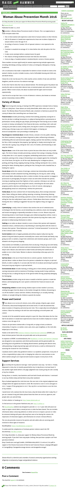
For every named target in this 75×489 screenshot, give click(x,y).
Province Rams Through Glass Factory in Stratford (67, 217)
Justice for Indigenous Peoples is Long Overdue (67, 24)
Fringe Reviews (65, 347)
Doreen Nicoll (8, 25)
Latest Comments (66, 341)
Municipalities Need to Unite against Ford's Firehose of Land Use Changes (67, 127)
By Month (64, 328)
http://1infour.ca (39, 403)
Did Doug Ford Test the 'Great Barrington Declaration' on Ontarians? (67, 53)
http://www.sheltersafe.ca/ (31, 400)
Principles (12, 6)
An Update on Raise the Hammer (67, 67)
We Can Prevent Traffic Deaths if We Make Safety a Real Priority (67, 232)
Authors (20, 6)
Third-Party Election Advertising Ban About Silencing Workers (67, 38)
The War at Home (16, 431)
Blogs (62, 354)
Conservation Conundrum (65, 264)
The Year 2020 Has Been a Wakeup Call (67, 156)
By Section (64, 329)
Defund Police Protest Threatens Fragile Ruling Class (67, 278)
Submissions (37, 6)
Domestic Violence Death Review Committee (32, 333)
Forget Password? (10, 9)
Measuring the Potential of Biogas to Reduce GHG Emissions (67, 294)
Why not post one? (66, 18)
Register (46, 6)
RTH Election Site (66, 346)
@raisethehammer (66, 359)
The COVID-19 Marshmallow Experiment (65, 170)
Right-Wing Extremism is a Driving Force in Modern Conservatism (66, 110)
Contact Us (52, 485)
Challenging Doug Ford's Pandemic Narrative (66, 142)
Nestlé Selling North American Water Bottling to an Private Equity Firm (67, 80)
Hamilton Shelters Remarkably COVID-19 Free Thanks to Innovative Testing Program (67, 201)
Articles (63, 352)
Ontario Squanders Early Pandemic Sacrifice (66, 312)
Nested (33, 472)
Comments (28, 6)
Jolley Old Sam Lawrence (65, 95)
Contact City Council (67, 342)
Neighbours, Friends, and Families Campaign (44, 338)
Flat (37, 472)
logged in (13, 480)
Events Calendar (67, 11)
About (5, 6)
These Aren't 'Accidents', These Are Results (66, 249)
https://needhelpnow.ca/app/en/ (22, 426)
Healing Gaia (6, 12)
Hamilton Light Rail (67, 344)
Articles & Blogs (66, 356)
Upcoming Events (66, 357)
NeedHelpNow (9, 407)
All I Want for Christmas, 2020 (66, 184)
